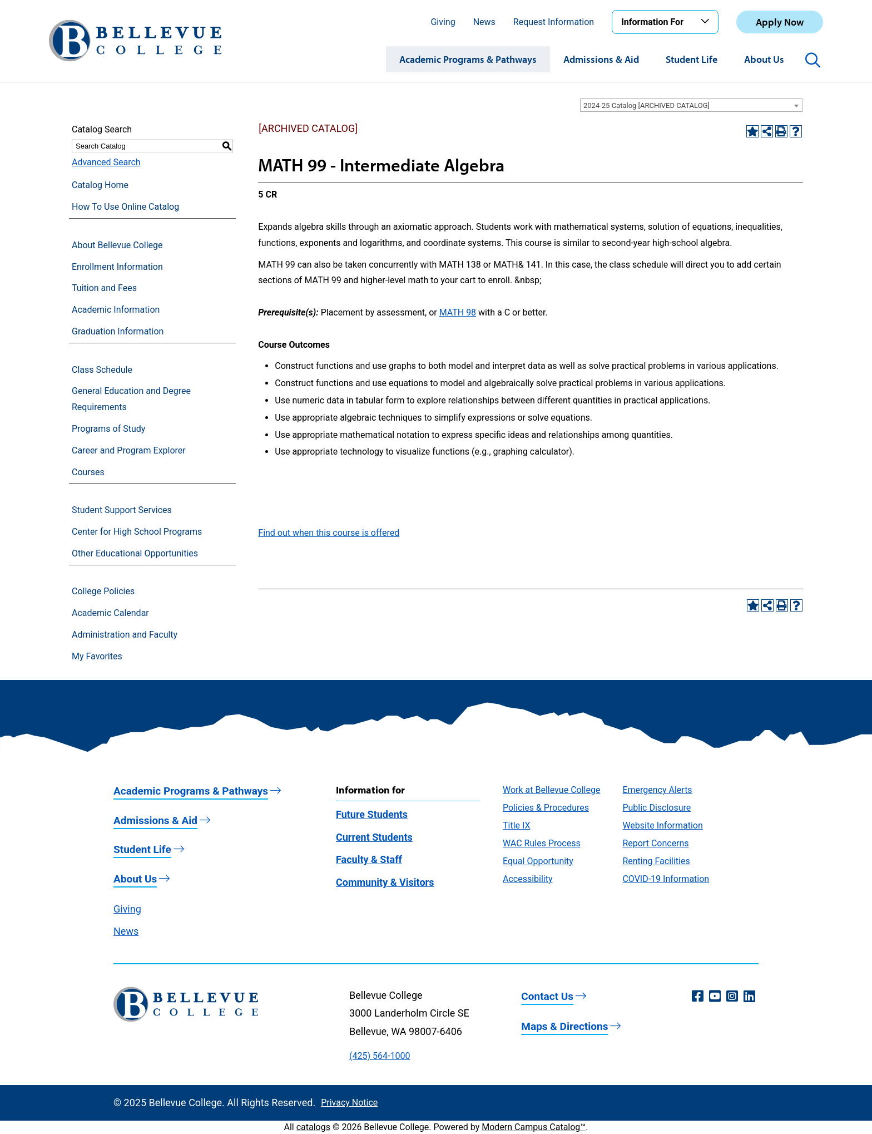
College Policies (103, 591)
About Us (764, 59)
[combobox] (691, 105)
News (484, 22)
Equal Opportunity (538, 861)
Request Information (553, 22)
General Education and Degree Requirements (131, 399)
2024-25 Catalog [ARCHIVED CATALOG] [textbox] (646, 105)
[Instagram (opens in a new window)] (732, 997)
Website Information (662, 825)
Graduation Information (118, 331)
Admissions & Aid (601, 59)
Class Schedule (102, 369)
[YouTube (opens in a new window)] (715, 997)
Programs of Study (108, 428)
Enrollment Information (117, 267)
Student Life (691, 59)
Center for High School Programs (137, 531)
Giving (442, 22)
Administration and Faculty (124, 634)
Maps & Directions (564, 1026)
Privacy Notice (349, 1102)
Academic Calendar (110, 613)
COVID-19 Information (665, 879)
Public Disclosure (656, 807)
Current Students (374, 837)
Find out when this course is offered (328, 532)
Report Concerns (655, 843)
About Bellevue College (117, 245)
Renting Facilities (656, 861)
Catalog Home (100, 185)
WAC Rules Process (542, 843)
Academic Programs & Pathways (468, 59)
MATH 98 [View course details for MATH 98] (457, 312)
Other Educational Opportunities (135, 553)
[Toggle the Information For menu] (707, 22)
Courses (88, 472)
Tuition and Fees (104, 288)
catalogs (313, 1127)
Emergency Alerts (657, 790)
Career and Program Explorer (129, 450)
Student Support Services (122, 510)
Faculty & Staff (369, 859)
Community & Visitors (385, 882)
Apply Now (780, 22)
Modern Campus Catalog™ (534, 1127)
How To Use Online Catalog (125, 206)
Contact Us (547, 996)
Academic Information (116, 309)
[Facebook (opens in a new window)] (697, 997)
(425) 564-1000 (379, 1056)
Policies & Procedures (546, 807)
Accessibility (528, 879)
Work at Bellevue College (551, 790)
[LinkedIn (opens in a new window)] (749, 997)
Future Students (372, 814)
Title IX (517, 825)
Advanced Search (106, 162)
